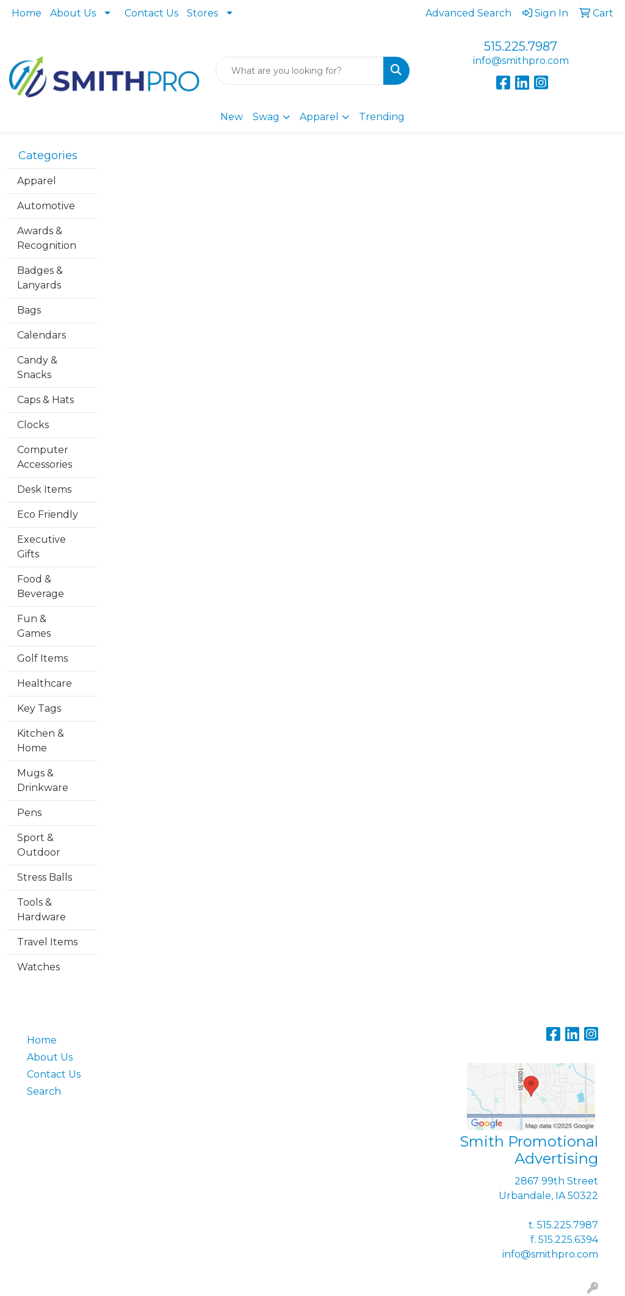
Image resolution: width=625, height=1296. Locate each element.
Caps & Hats (45, 400)
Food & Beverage (40, 586)
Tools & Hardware (41, 910)
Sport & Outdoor (38, 845)
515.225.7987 (520, 46)
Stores (202, 13)
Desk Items (44, 489)
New (231, 117)
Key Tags (39, 708)
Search (44, 1091)
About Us (73, 13)
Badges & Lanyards (40, 278)
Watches (38, 967)
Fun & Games (34, 626)
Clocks (33, 425)
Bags (29, 310)
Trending (382, 117)
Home (27, 13)
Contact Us (151, 13)
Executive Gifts (41, 547)
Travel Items (47, 942)
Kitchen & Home (40, 741)
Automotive (46, 206)
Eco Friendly (47, 514)
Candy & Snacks (37, 367)
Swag (266, 117)
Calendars (41, 335)
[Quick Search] (299, 71)
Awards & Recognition (46, 238)
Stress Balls (44, 877)
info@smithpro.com (521, 60)
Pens (29, 812)
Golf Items (42, 658)
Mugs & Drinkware (42, 780)
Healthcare (44, 683)
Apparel (319, 117)
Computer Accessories (44, 457)
